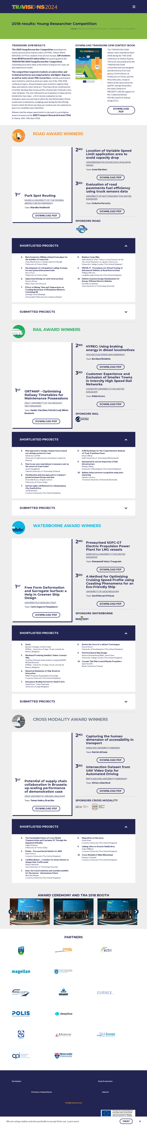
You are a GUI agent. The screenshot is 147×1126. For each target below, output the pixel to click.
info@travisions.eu (73, 1103)
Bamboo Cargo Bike (90, 257)
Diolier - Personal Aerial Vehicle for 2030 (43, 851)
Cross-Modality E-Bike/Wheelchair (97, 855)
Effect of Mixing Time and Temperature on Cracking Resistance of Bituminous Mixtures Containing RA (45, 289)
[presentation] (11, 911)
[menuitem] (73, 28)
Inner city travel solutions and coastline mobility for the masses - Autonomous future (47, 872)
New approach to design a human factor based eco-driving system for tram (46, 452)
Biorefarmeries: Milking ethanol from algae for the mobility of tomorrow (46, 258)
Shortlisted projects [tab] (73, 245)
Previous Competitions (41, 1092)
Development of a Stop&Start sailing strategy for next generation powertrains (46, 269)
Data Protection (105, 1081)
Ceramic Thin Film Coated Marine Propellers (102, 661)
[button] (126, 1121)
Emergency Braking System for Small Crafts (45, 682)
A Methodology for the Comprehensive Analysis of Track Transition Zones (103, 452)
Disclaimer (16, 1081)
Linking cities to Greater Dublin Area (98, 846)
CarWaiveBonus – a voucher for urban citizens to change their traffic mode (47, 861)
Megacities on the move (93, 838)
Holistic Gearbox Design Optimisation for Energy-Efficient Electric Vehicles (100, 280)
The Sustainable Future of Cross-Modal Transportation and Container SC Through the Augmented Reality (46, 840)
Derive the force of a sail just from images (101, 644)
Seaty (28, 644)
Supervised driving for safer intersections (44, 279)
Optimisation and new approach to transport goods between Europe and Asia (45, 476)
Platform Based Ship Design (94, 653)
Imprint (105, 1092)
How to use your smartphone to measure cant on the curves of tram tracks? (47, 465)
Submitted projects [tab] (73, 311)
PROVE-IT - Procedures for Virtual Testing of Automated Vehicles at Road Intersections (102, 269)
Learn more (73, 1121)
